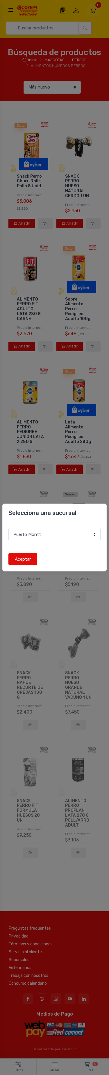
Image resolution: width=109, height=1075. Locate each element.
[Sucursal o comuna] (54, 534)
